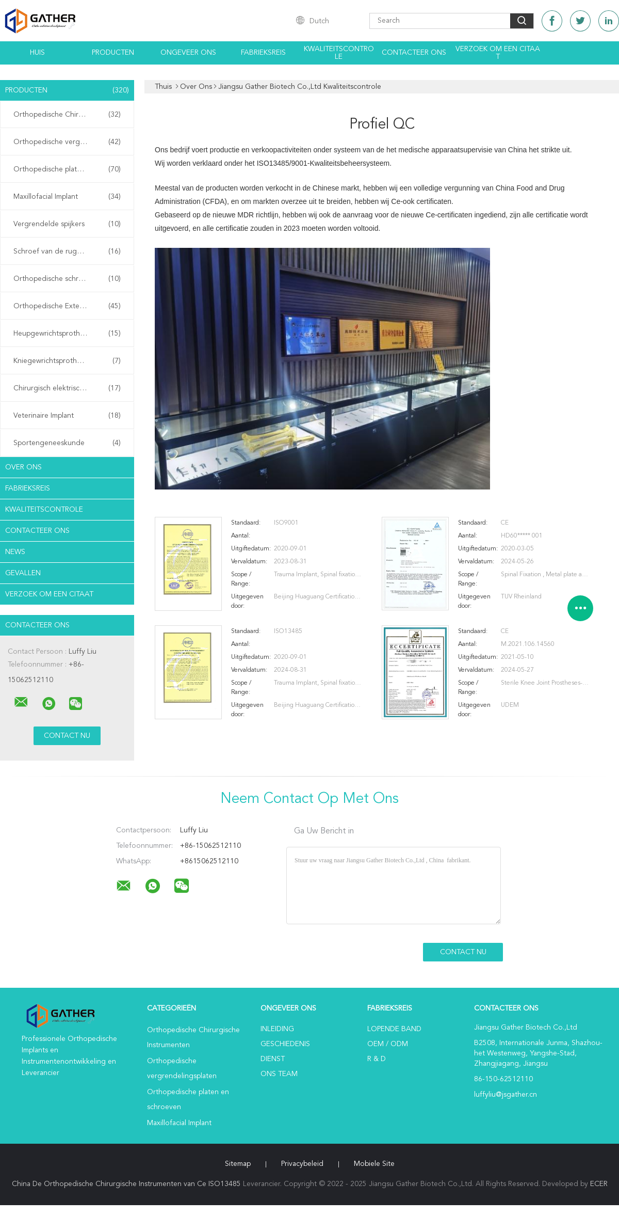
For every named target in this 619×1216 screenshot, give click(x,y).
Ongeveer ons (188, 52)
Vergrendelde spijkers (67, 224)
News (15, 552)
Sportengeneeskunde (67, 443)
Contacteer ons (414, 52)
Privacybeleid (302, 1163)
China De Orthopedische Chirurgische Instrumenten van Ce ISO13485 (126, 1184)
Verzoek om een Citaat (497, 52)
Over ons (23, 467)
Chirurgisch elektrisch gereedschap (69, 388)
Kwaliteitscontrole (339, 52)
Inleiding (277, 1029)
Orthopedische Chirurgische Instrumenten (69, 114)
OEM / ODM (387, 1044)
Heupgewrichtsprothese (67, 333)
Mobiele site (374, 1163)
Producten (113, 52)
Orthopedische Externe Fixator (67, 306)
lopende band (394, 1029)
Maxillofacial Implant (67, 197)
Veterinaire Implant (67, 415)
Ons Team (279, 1074)
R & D (376, 1059)
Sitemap (238, 1163)
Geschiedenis (285, 1044)
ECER (599, 1184)
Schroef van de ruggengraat (67, 251)
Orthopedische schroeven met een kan (69, 279)
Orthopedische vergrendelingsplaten (69, 142)
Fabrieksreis (263, 52)
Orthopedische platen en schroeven (69, 169)
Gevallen (23, 573)
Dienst (272, 1059)
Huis (37, 52)
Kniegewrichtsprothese (67, 361)
